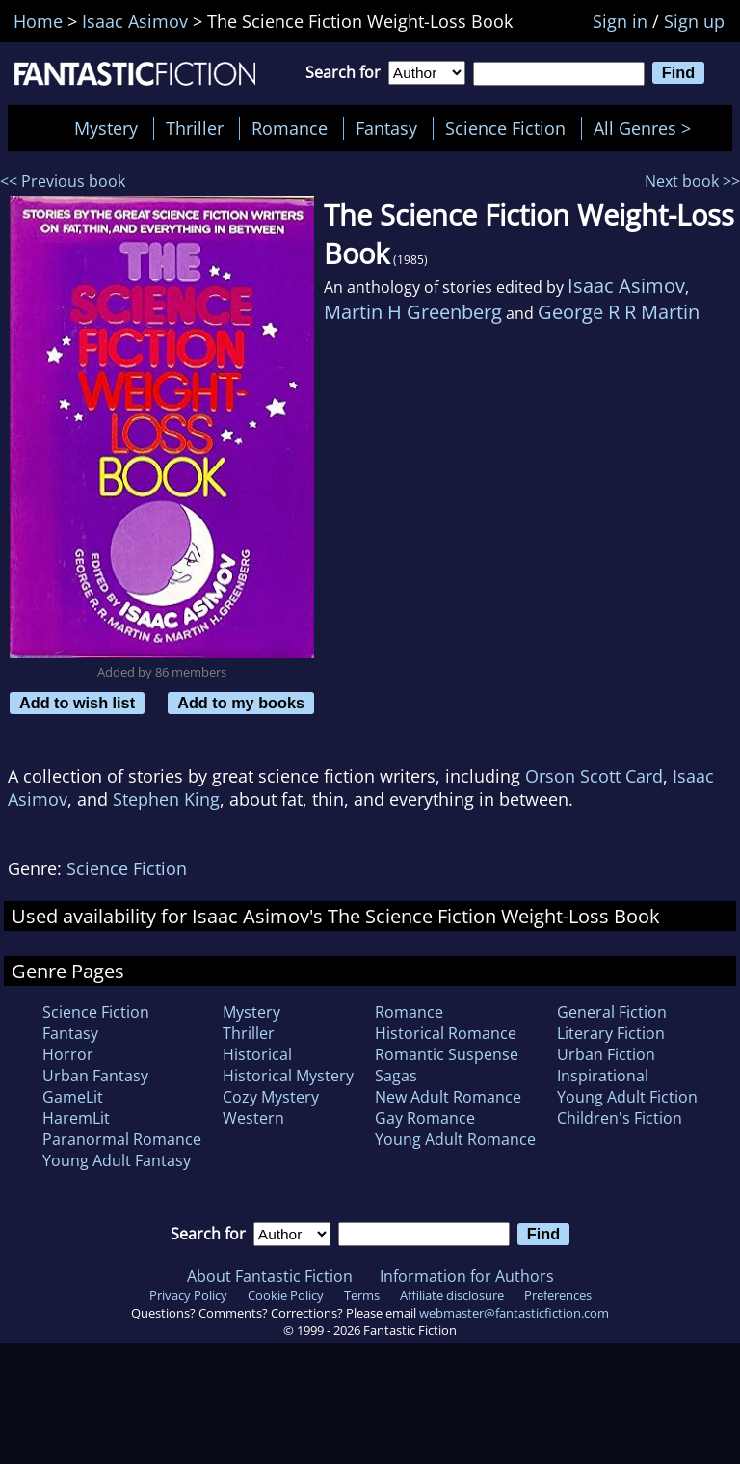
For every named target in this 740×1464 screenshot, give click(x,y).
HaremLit (76, 1118)
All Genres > (647, 128)
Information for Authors (467, 1276)
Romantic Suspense (446, 1054)
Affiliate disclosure (452, 1295)
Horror (67, 1054)
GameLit (72, 1096)
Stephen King (166, 799)
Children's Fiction (619, 1118)
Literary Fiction (611, 1033)
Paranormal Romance (121, 1139)
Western (253, 1118)
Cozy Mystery (271, 1096)
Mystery (106, 128)
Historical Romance (445, 1033)
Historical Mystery (288, 1075)
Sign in (620, 21)
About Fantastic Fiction (270, 1276)
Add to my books (240, 702)
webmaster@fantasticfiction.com (514, 1312)
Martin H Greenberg (413, 312)
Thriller (195, 128)
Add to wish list (77, 702)
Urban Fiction (606, 1054)
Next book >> (692, 181)
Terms (362, 1295)
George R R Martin (619, 312)
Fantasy (386, 128)
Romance (289, 128)
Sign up (694, 21)
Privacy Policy (188, 1295)
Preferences (558, 1295)
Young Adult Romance (455, 1139)
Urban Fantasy (95, 1075)
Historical (257, 1054)
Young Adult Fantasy (116, 1160)
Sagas (396, 1075)
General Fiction (612, 1012)
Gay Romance (425, 1118)
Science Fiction (505, 128)
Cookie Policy (286, 1295)
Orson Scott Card (594, 775)
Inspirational (602, 1075)
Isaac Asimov (626, 286)
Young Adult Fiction (627, 1096)
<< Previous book (62, 181)
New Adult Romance (448, 1096)
